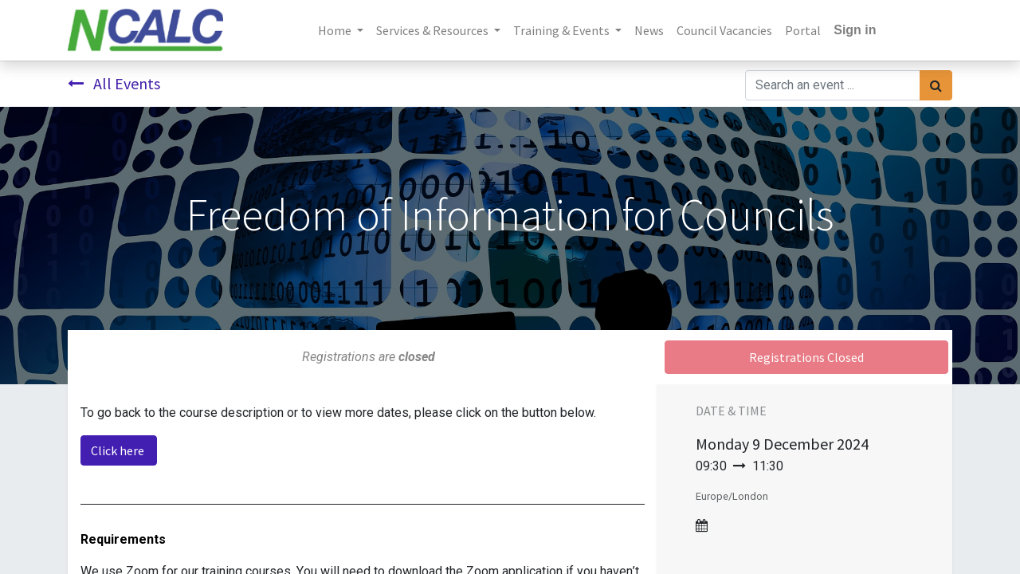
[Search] (936, 85)
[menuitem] (649, 30)
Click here (119, 450)
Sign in (855, 30)
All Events (114, 83)
